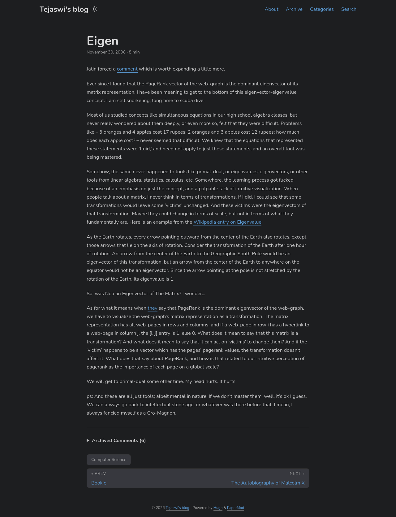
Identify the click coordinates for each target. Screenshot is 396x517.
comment (127, 69)
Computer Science (108, 460)
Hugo (218, 507)
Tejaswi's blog (64, 9)
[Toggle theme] (94, 9)
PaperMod (235, 507)
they (152, 308)
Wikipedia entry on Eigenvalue (227, 222)
